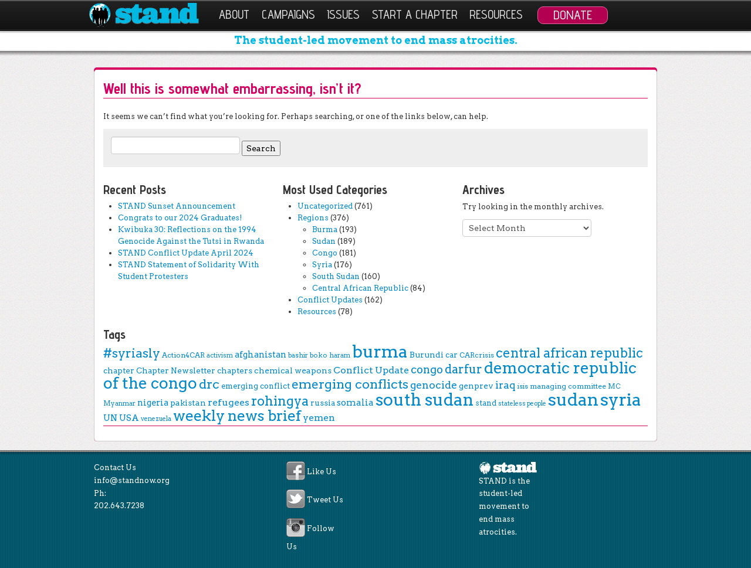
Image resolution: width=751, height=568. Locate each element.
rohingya (280, 401)
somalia (355, 402)
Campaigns (288, 14)
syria (620, 399)
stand (485, 403)
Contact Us (115, 467)
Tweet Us (325, 500)
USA (129, 418)
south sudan (424, 400)
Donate (572, 14)
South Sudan (336, 276)
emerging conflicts (350, 384)
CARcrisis (476, 355)
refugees (228, 402)
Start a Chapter (415, 14)
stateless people (522, 403)
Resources (496, 14)
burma (380, 351)
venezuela (156, 419)
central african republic (569, 352)
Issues (343, 14)
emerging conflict (255, 386)
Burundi (427, 354)
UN (110, 418)
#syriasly (131, 353)
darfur (463, 369)
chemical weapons (292, 370)
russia (322, 402)
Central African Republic (360, 288)
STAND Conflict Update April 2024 (185, 253)
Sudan (324, 241)
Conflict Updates (330, 299)
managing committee (568, 386)
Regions (313, 217)
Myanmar (119, 403)
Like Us (321, 472)
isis (522, 386)
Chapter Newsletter (175, 370)
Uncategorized (325, 206)
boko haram (330, 355)
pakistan (188, 402)
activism (220, 355)
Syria (322, 264)
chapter (118, 370)
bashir (298, 355)
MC (614, 386)
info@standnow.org (132, 480)
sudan (573, 399)
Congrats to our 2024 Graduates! (180, 217)
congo (427, 369)
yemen (319, 417)
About (234, 14)
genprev (476, 385)
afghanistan (260, 354)
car (451, 354)
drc (209, 384)
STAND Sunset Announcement (176, 206)
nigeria (152, 402)
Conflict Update (371, 370)
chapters (234, 370)
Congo (324, 253)
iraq (505, 385)
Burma (324, 229)
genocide (433, 385)
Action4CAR (183, 355)
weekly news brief (237, 415)
